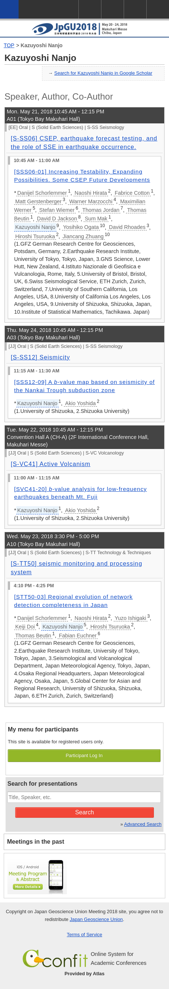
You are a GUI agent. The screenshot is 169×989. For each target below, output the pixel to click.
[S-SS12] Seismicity (40, 357)
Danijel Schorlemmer (42, 193)
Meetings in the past (35, 841)
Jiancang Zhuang (83, 236)
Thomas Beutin (33, 636)
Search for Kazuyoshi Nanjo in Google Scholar (103, 73)
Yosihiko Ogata (81, 227)
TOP (9, 45)
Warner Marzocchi (90, 201)
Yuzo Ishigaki (130, 618)
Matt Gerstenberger (38, 201)
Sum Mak (96, 219)
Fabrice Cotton (132, 193)
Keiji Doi (25, 627)
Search (84, 812)
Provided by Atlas (85, 973)
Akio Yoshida (80, 403)
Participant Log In (84, 755)
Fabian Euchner (78, 636)
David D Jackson (57, 219)
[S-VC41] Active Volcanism (50, 464)
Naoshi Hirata (91, 193)
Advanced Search (143, 824)
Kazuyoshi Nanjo (42, 45)
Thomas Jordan (100, 210)
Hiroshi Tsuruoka (35, 236)
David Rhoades (127, 227)
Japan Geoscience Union (96, 919)
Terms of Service (84, 934)
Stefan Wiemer (57, 210)
